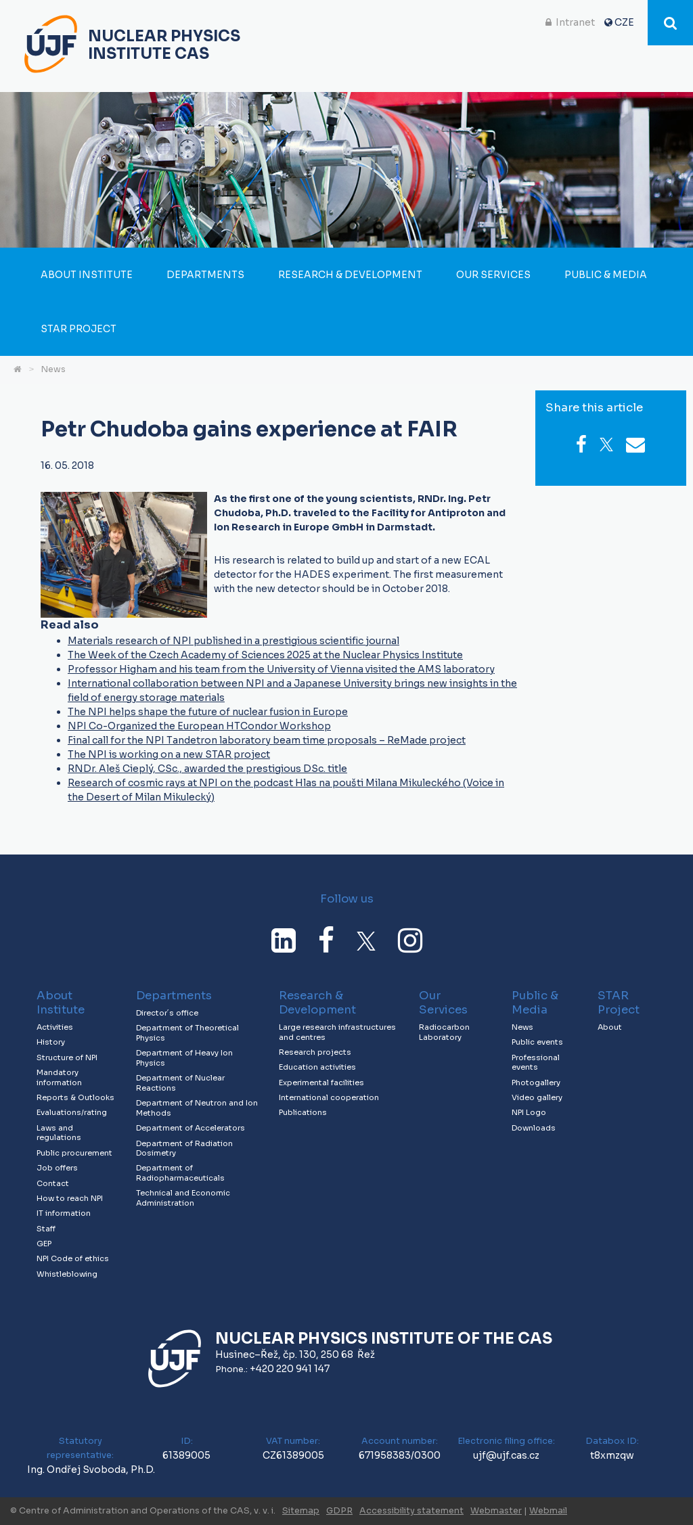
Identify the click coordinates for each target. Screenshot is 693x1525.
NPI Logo (529, 1112)
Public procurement (74, 1153)
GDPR (339, 1510)
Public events (537, 1042)
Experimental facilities (321, 1082)
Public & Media (605, 275)
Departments (205, 275)
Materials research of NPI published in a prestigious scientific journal (233, 641)
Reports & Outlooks (75, 1097)
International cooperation (329, 1097)
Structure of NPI (67, 1057)
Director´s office (167, 1013)
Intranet (575, 22)
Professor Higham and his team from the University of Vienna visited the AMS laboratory (281, 669)
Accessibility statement (411, 1510)
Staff (46, 1228)
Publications (303, 1112)
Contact (53, 1183)
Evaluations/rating (72, 1112)
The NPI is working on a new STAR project (169, 754)
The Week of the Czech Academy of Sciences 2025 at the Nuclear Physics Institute (265, 655)
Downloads (534, 1128)
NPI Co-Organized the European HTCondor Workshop (199, 726)
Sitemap (300, 1510)
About (610, 1027)
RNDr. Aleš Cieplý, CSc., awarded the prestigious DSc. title (207, 768)
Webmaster (496, 1510)
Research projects (315, 1052)
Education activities (317, 1067)
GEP (44, 1243)
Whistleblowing (67, 1274)
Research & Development (350, 275)
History (51, 1042)
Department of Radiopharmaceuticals (180, 1173)
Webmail (548, 1510)
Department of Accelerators (190, 1128)
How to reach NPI (70, 1198)
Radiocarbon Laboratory (444, 1032)
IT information (64, 1213)
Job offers (57, 1168)
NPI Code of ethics (73, 1258)
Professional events (536, 1062)
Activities (55, 1027)
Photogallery (536, 1082)
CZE (624, 22)
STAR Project (78, 329)
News (53, 369)
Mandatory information (59, 1077)
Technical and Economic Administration (183, 1198)
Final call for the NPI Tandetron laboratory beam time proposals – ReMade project (267, 740)
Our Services (493, 275)
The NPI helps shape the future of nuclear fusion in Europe (208, 712)
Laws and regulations (59, 1133)
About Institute (87, 275)
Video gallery (537, 1097)
